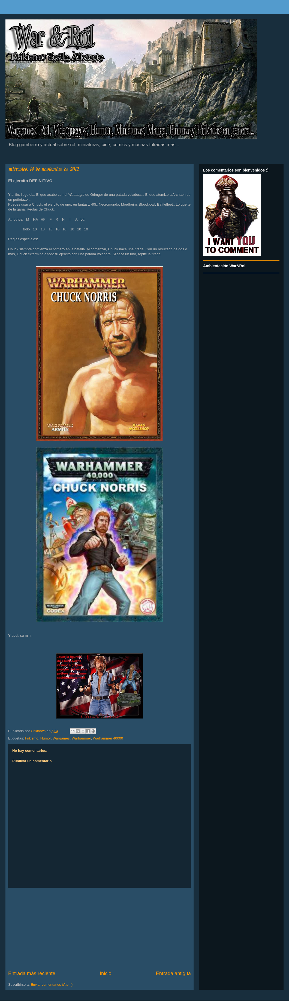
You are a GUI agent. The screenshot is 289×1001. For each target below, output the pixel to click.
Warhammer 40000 (108, 738)
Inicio (105, 973)
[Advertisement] (99, 929)
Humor (45, 738)
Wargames (61, 738)
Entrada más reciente (31, 973)
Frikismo (31, 738)
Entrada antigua (173, 973)
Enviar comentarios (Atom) (52, 984)
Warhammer (81, 738)
